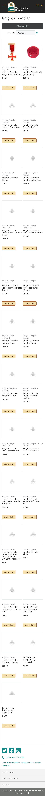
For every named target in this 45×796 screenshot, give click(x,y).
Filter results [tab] (22, 26)
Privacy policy (8, 772)
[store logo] (18, 7)
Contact (5, 784)
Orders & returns (10, 778)
